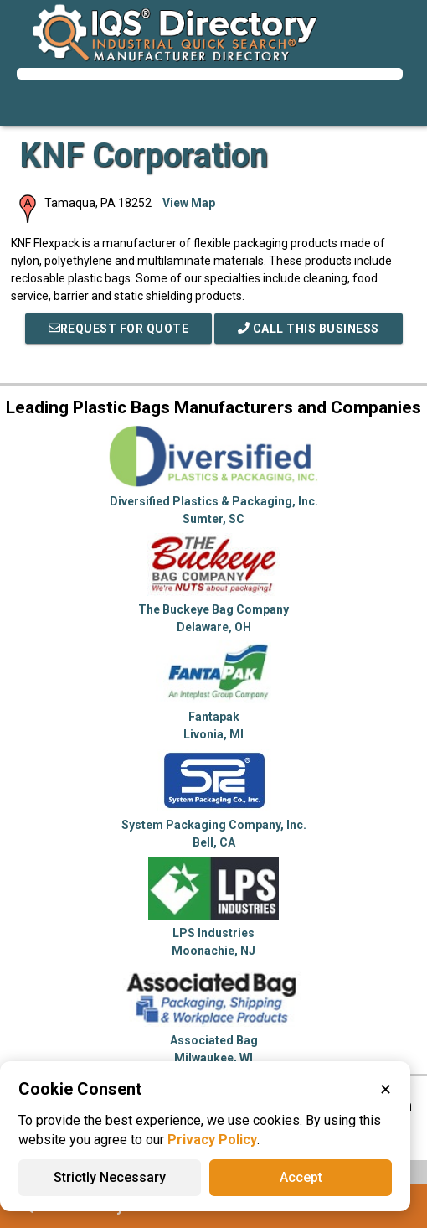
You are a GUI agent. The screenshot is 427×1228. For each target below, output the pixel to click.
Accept (301, 1177)
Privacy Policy (212, 1140)
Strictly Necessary (110, 1177)
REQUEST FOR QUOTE (119, 328)
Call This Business (308, 328)
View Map (188, 203)
